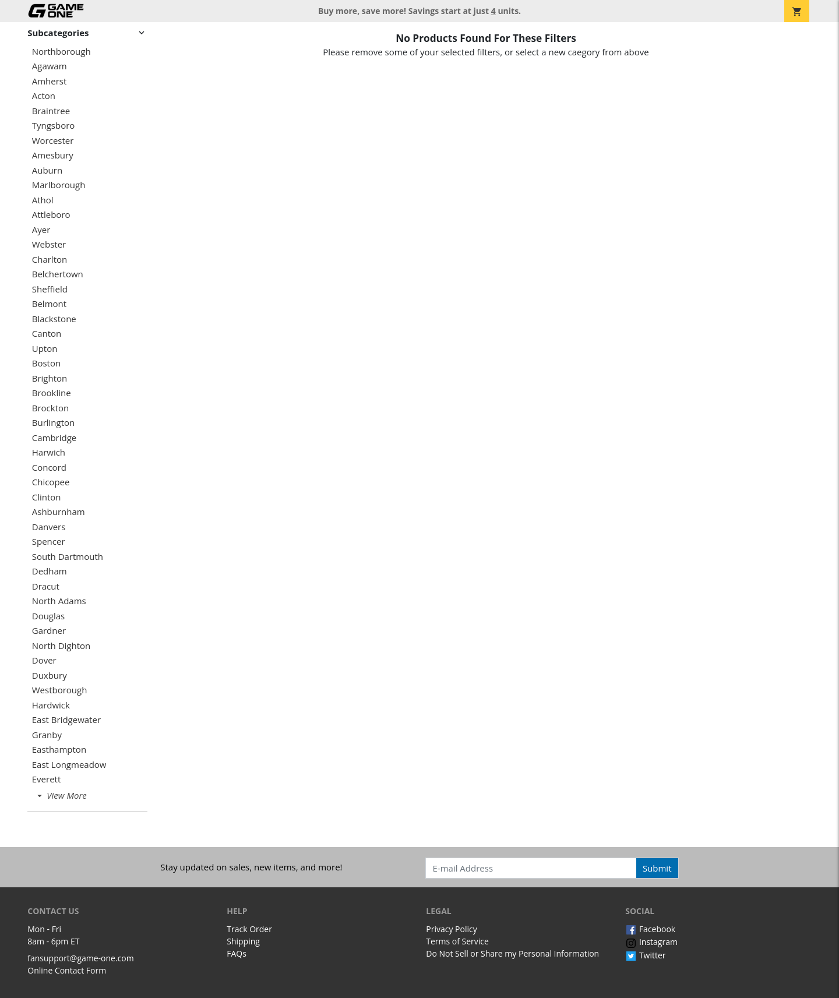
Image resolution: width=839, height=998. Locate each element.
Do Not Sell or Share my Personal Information (512, 953)
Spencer (48, 541)
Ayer (41, 230)
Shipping (243, 941)
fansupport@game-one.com (80, 958)
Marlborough (59, 185)
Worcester (53, 141)
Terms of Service (457, 941)
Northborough (61, 52)
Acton (43, 96)
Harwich (48, 452)
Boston (46, 363)
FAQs (236, 953)
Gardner (49, 631)
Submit (657, 868)
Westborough (59, 690)
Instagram (651, 941)
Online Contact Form (66, 970)
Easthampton (59, 749)
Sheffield (50, 289)
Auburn (47, 170)
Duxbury (49, 675)
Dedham (49, 571)
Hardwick (51, 705)
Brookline (51, 393)
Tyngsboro (53, 126)
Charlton (49, 260)
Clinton (46, 497)
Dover (44, 660)
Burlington (53, 423)
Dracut (45, 586)
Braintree (51, 111)
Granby (47, 735)
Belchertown (57, 274)
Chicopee (51, 482)
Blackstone (54, 319)
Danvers (49, 527)
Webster (49, 244)
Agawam (49, 66)
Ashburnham (58, 512)
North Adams (59, 601)
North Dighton (61, 646)
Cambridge (54, 438)
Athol (43, 200)
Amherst (49, 81)
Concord (49, 467)
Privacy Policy (451, 928)
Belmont (49, 304)
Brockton (50, 408)
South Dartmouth (67, 557)
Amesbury (52, 155)
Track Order (249, 928)
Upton (45, 349)
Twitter (645, 955)
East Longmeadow (69, 765)
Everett (46, 779)
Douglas (48, 616)
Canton (47, 333)
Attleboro (51, 215)
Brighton (50, 378)
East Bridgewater (66, 720)
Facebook (650, 928)
